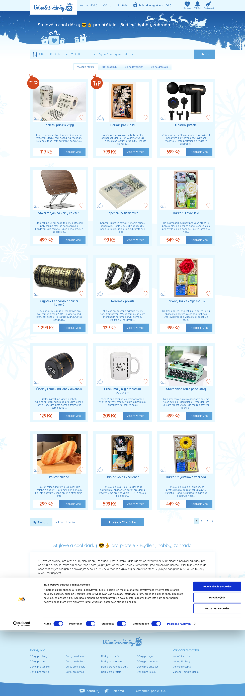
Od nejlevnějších (134, 66)
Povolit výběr (217, 663)
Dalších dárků (122, 522)
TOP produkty (109, 66)
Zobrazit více (72, 151)
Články (107, 5)
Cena (54, 613)
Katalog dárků (88, 5)
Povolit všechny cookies (217, 652)
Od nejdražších (159, 66)
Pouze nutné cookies (217, 674)
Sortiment (124, 604)
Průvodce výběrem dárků (152, 4)
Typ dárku (123, 613)
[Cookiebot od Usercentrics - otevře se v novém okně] (21, 689)
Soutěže (122, 5)
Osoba (53, 604)
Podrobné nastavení (179, 689)
